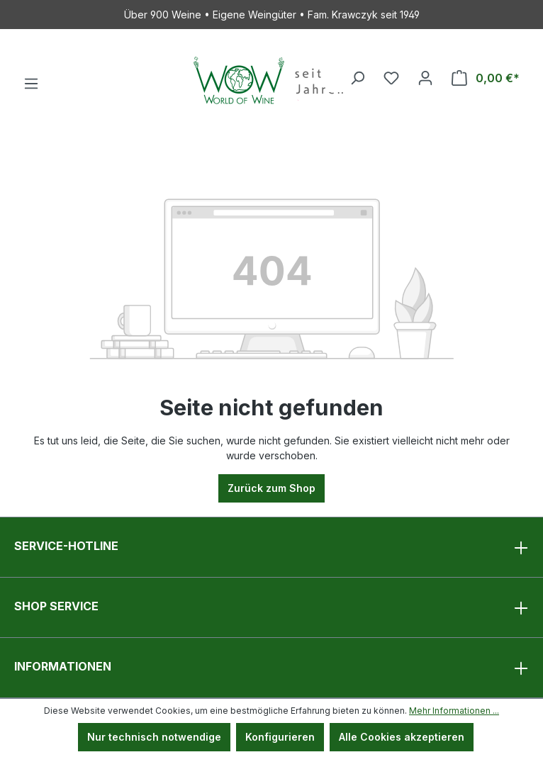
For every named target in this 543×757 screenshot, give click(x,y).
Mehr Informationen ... (454, 710)
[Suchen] (357, 78)
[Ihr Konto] (425, 78)
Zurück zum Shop (271, 488)
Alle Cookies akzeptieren (401, 737)
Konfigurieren (280, 737)
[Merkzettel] (391, 78)
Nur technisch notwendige (154, 737)
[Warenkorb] (485, 78)
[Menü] (31, 83)
